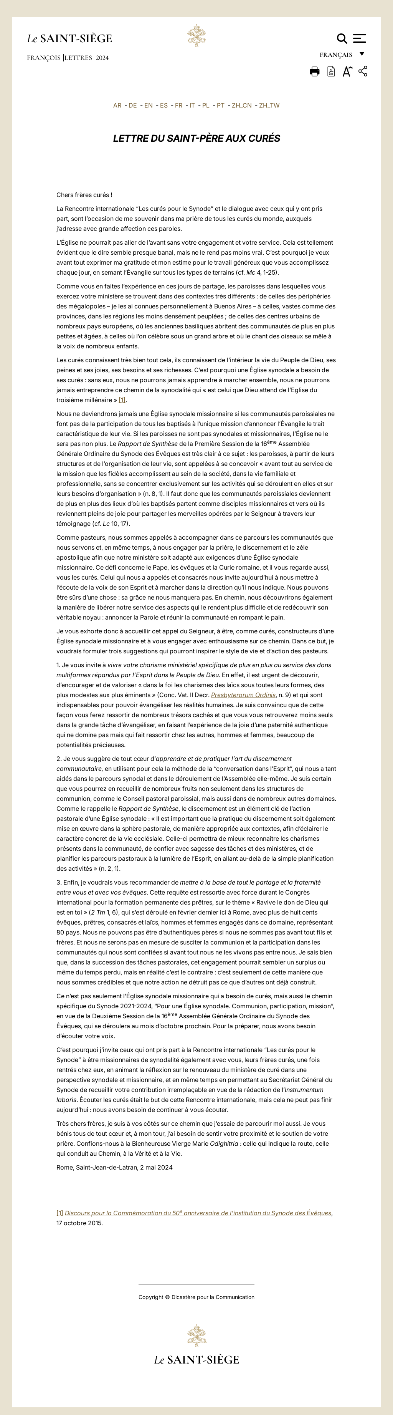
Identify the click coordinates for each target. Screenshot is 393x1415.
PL (206, 105)
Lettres (79, 57)
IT (192, 105)
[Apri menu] (358, 38)
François (44, 57)
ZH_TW (269, 105)
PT (221, 105)
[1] (122, 400)
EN (148, 105)
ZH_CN (242, 105)
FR (178, 105)
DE (133, 105)
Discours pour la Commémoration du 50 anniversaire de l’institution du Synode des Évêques (198, 1213)
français (337, 57)
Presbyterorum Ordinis (243, 695)
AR (117, 105)
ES (164, 105)
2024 (102, 57)
